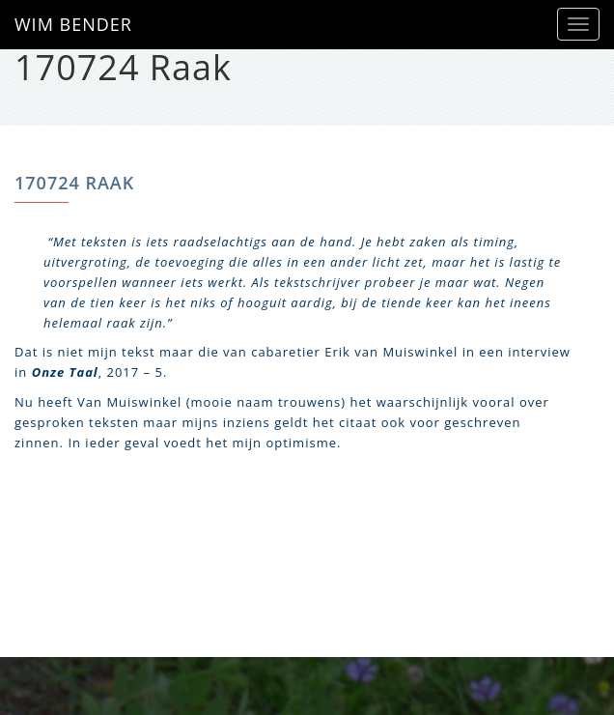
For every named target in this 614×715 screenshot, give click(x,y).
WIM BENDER (73, 24)
